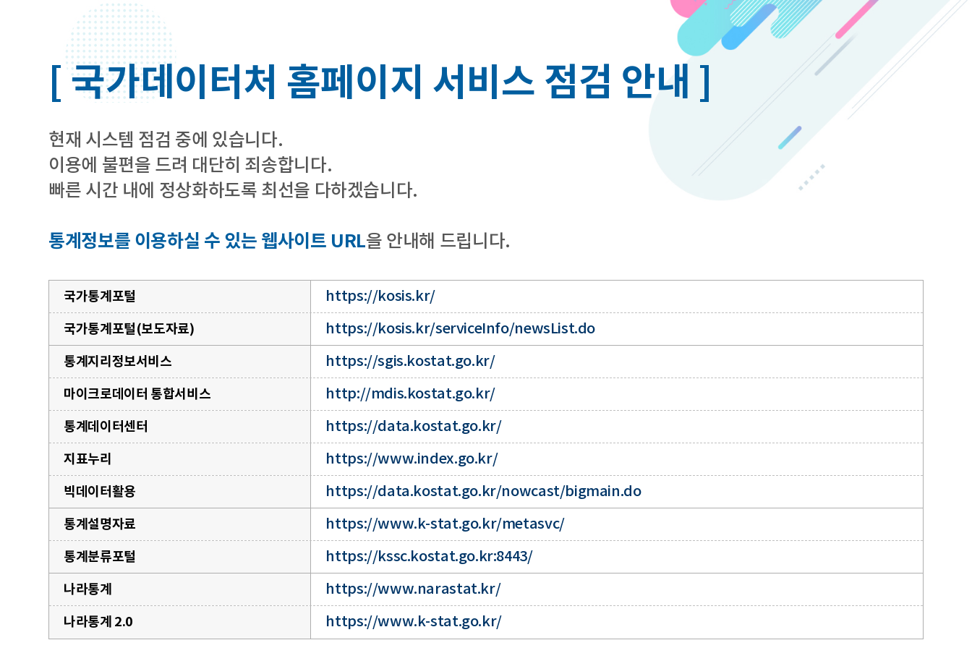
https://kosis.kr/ (380, 296)
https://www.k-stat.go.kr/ (413, 622)
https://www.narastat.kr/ (412, 589)
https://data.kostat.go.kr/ (413, 426)
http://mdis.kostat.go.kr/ (410, 394)
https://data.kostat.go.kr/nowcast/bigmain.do (483, 491)
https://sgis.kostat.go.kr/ (410, 361)
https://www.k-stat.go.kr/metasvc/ (444, 524)
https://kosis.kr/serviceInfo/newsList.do (460, 329)
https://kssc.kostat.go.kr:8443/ (428, 557)
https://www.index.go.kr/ (411, 459)
